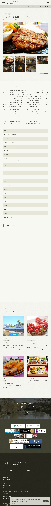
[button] (46, 75)
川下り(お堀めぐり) (7, 479)
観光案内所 (12, 494)
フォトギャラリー (30, 494)
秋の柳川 (21, 491)
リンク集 (6, 504)
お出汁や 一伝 (31, 378)
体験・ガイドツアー (7, 485)
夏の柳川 (16, 491)
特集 (4, 481)
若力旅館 (5, 343)
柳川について (6, 477)
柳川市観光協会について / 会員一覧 (10, 503)
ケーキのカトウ (31, 343)
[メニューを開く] (48, 2)
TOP (28, 7)
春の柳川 (10, 491)
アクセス (5, 488)
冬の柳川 (26, 491)
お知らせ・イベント (7, 496)
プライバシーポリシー (33, 501)
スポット (33, 7)
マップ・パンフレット (20, 494)
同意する (46, 501)
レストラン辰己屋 (8, 383)
